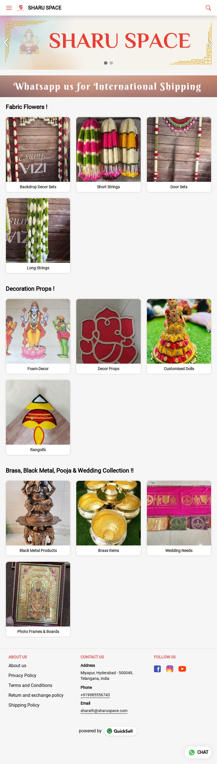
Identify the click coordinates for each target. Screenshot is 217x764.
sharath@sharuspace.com (104, 710)
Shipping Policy (24, 705)
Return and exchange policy (36, 695)
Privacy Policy (22, 675)
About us (17, 665)
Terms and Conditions (30, 685)
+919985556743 (95, 695)
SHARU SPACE (44, 8)
